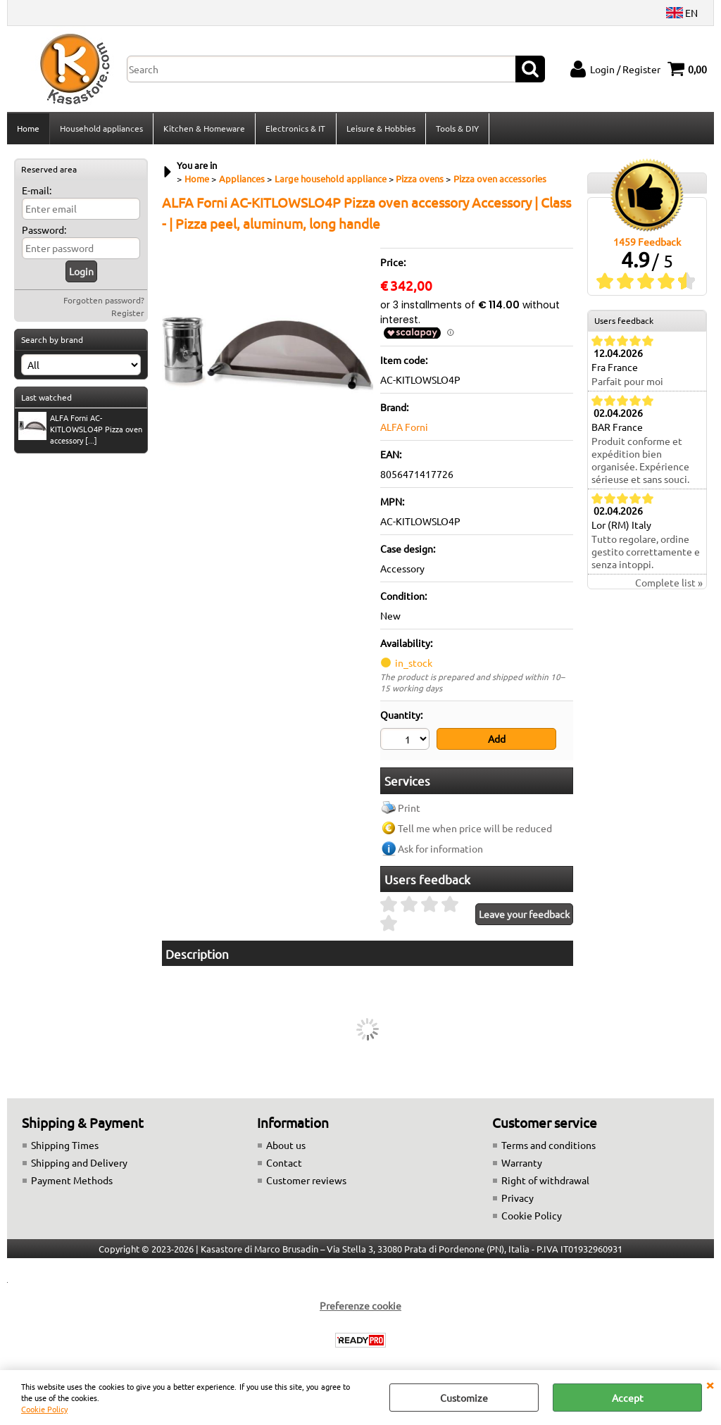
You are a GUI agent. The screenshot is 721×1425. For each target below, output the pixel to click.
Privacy (517, 1198)
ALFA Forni (404, 428)
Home (28, 128)
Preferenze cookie (360, 1306)
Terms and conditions (548, 1145)
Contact (284, 1163)
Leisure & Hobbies (380, 128)
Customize (464, 1397)
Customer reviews (306, 1180)
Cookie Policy (44, 1408)
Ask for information (440, 849)
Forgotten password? (103, 301)
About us (286, 1145)
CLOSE (710, 1384)
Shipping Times (65, 1145)
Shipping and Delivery (79, 1163)
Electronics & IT (295, 128)
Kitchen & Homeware (204, 128)
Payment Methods (72, 1180)
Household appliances (101, 128)
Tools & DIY (456, 128)
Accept (628, 1397)
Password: (44, 231)
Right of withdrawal (545, 1180)
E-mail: (36, 191)
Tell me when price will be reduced (475, 828)
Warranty (521, 1163)
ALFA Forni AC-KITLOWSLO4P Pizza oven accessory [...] (80, 430)
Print (409, 808)
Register (127, 314)
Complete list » (669, 583)
